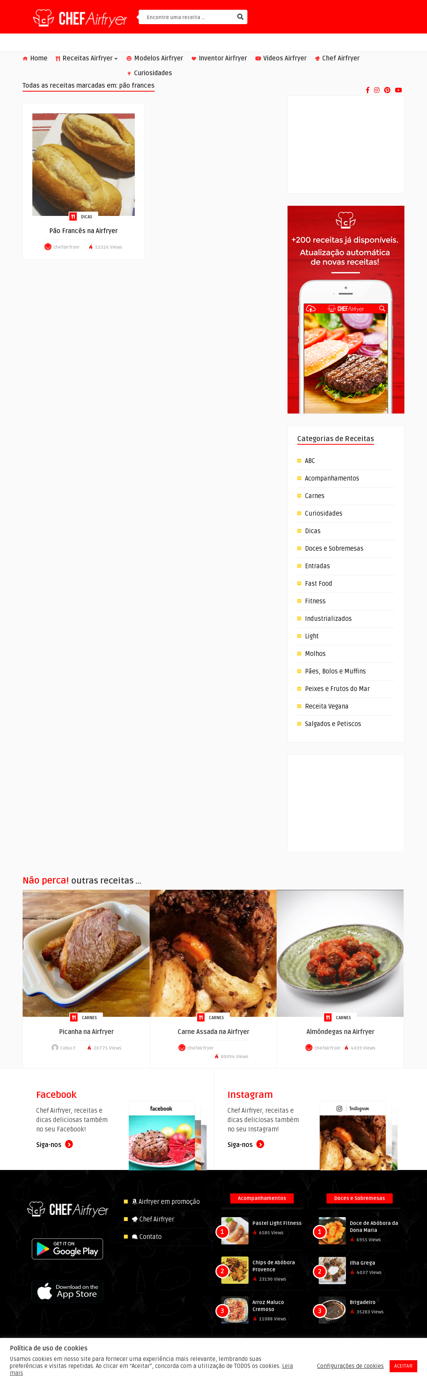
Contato (147, 1237)
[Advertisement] (346, 144)
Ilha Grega (362, 1263)
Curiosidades (149, 73)
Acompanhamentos (332, 478)
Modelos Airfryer (155, 58)
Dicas (86, 216)
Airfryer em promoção (166, 1202)
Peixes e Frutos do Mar (337, 689)
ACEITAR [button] (403, 1366)
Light (312, 636)
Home (35, 58)
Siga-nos (54, 1145)
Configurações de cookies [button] (350, 1366)
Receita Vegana (327, 706)
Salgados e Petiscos (333, 724)
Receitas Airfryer (87, 58)
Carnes (315, 496)
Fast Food (318, 584)
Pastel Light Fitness (277, 1223)
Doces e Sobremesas (334, 549)
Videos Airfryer (281, 58)
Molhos (315, 654)
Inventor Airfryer (219, 58)
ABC (310, 461)
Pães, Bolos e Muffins (335, 671)
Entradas (317, 566)
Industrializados (328, 619)
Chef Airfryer (337, 58)
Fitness (315, 601)
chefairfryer (66, 247)
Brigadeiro (363, 1302)
